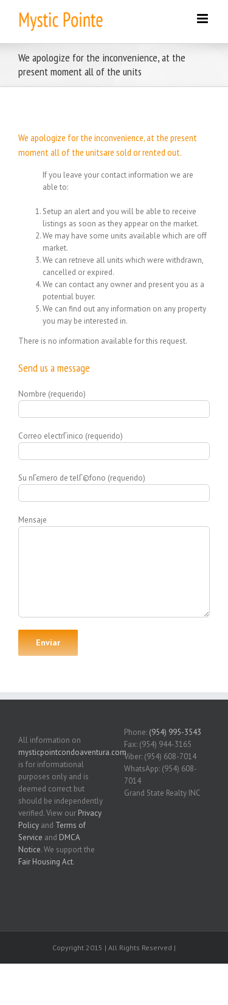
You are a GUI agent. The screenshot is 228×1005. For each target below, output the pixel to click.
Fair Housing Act (45, 862)
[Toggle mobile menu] (203, 18)
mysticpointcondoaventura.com (72, 752)
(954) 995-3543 (175, 732)
